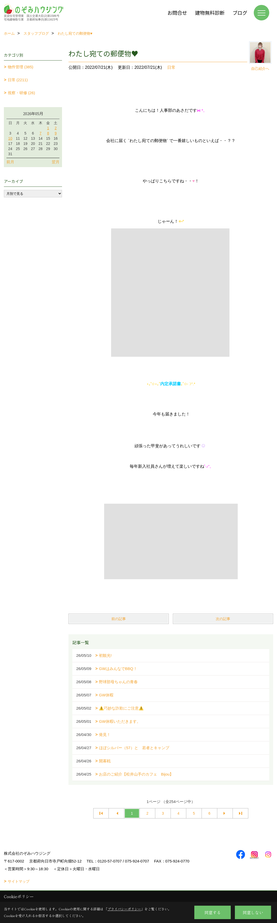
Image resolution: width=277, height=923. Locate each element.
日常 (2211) (18, 80)
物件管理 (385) (20, 67)
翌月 (55, 162)
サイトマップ (18, 881)
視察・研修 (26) (21, 93)
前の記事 (118, 619)
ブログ (240, 12)
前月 (10, 162)
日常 (171, 67)
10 (10, 138)
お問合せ (177, 12)
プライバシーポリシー (124, 908)
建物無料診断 (210, 12)
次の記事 (223, 619)
